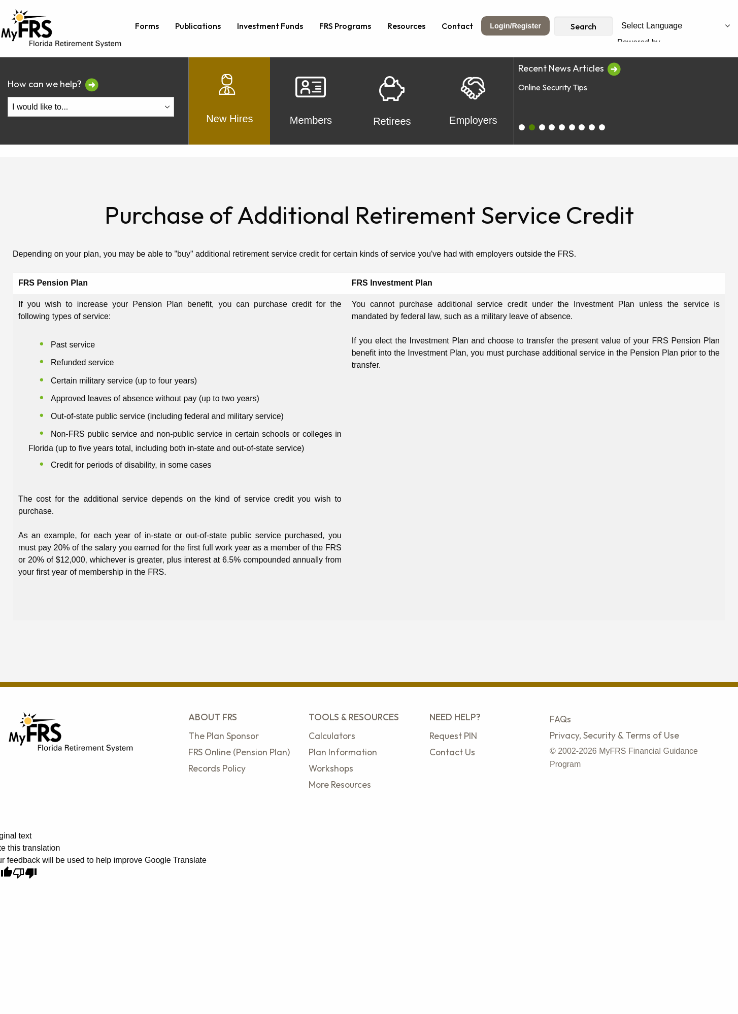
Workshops (331, 768)
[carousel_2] (542, 127)
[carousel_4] (562, 127)
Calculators (332, 736)
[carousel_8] (602, 127)
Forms (147, 26)
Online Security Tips (552, 87)
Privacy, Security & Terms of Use (614, 735)
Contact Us (452, 752)
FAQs (560, 719)
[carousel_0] (522, 127)
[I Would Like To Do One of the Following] (91, 107)
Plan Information (343, 752)
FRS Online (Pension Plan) (239, 752)
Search (583, 26)
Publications (198, 26)
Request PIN (453, 736)
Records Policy (217, 768)
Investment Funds (270, 26)
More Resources (340, 784)
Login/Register (515, 26)
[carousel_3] (552, 127)
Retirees (392, 101)
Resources (406, 26)
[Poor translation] (25, 873)
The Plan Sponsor (223, 736)
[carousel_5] (572, 127)
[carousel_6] (582, 127)
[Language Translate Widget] (675, 26)
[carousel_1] (532, 127)
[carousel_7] (592, 127)
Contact (457, 26)
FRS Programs (345, 26)
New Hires (229, 101)
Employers (473, 101)
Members (311, 101)
